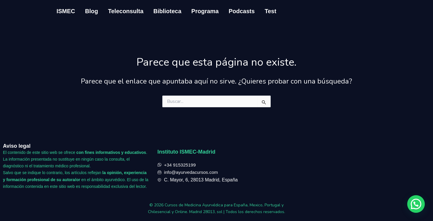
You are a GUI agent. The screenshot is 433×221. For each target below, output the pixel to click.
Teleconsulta (126, 11)
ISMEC (66, 11)
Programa (205, 11)
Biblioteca (168, 11)
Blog (91, 11)
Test (270, 11)
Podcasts (242, 11)
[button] (416, 204)
